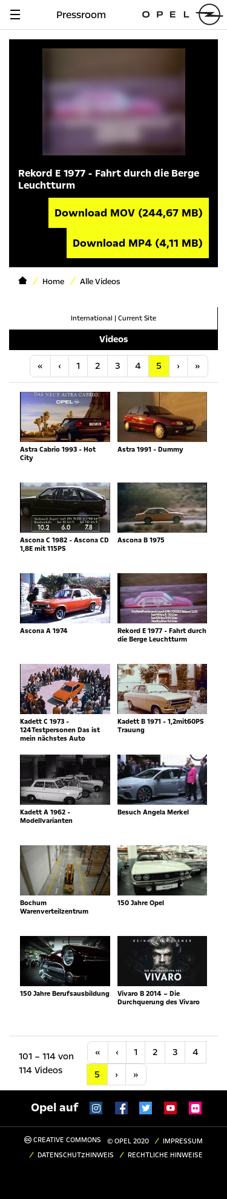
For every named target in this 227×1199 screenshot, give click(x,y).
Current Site (137, 318)
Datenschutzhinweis (76, 1155)
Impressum (183, 1141)
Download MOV (128, 213)
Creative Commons (62, 1140)
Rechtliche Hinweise (165, 1155)
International (92, 318)
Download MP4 (138, 243)
